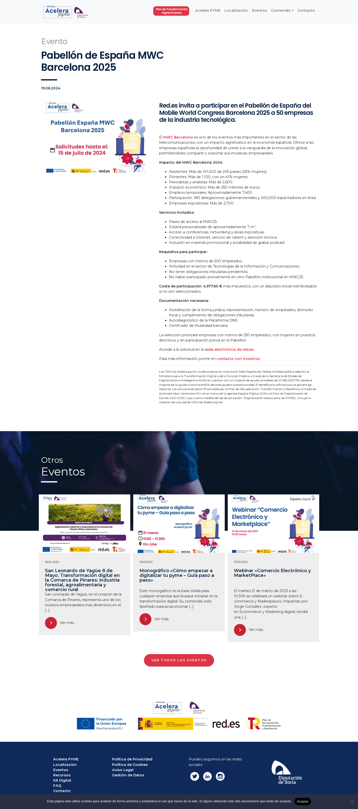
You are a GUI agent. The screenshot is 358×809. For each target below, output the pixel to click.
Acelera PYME (66, 759)
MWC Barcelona (178, 137)
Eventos (60, 770)
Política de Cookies (130, 764)
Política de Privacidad (132, 759)
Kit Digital (62, 780)
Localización (65, 764)
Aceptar (303, 801)
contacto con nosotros (238, 358)
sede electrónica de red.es (229, 349)
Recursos (61, 775)
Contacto (62, 791)
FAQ (57, 785)
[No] (351, 801)
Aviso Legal (123, 770)
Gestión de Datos (128, 775)
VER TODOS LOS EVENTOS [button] (179, 660)
